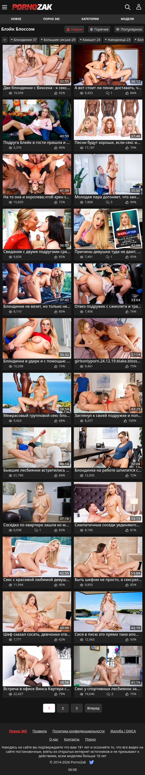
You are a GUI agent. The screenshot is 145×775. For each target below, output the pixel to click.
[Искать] (128, 7)
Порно (90, 739)
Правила (39, 731)
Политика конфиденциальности (78, 731)
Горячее (99, 29)
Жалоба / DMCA (123, 731)
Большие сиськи (57, 39)
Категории (90, 19)
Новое (16, 19)
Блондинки (23, 39)
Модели (127, 19)
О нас (53, 739)
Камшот (90, 39)
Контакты (71, 739)
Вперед (93, 708)
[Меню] (5, 7)
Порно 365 (51, 19)
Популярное (129, 29)
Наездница (117, 39)
